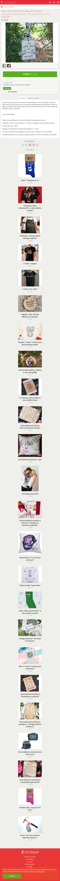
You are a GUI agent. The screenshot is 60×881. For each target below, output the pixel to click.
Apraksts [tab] (23, 98)
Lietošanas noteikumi (30, 857)
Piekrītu (12, 876)
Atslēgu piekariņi (38, 11)
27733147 (32, 852)
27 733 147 (12, 92)
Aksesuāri (15, 11)
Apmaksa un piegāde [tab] (33, 98)
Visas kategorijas (29, 864)
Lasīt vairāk (40, 871)
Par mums (29, 862)
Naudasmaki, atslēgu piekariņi (25, 11)
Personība (29, 866)
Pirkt (30, 74)
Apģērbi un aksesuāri (7, 11)
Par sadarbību (29, 859)
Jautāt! (7, 88)
